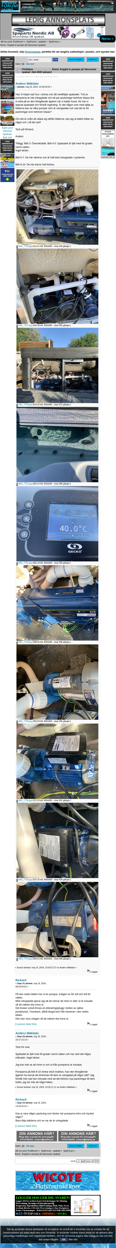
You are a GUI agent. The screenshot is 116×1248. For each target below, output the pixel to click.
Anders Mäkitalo (27, 83)
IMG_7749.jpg (24, 404)
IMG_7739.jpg (24, 721)
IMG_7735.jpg (24, 879)
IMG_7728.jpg (24, 246)
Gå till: (73, 1161)
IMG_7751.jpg (24, 483)
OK (63, 1239)
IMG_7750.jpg (24, 563)
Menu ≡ (108, 39)
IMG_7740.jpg (24, 642)
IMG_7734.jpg (24, 958)
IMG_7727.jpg (24, 325)
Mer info (73, 1239)
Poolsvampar (32, 51)
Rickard (20, 980)
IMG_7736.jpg (24, 800)
